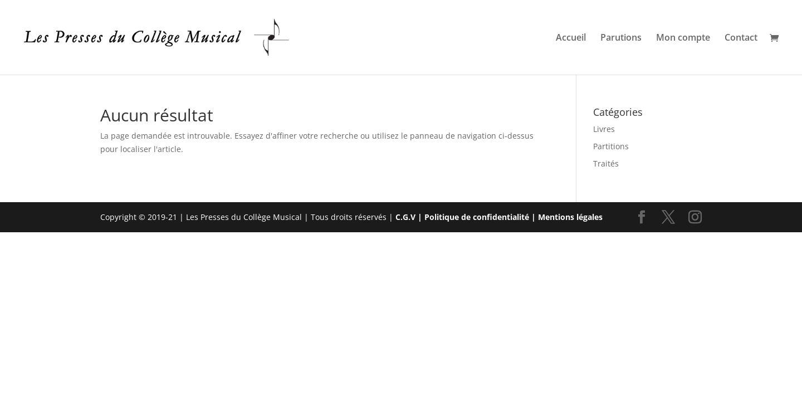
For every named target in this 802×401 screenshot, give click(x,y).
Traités (606, 163)
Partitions (611, 146)
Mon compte (683, 38)
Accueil (571, 38)
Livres (604, 129)
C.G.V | (409, 217)
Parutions (621, 38)
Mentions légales (570, 217)
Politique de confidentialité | (481, 217)
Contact (741, 38)
